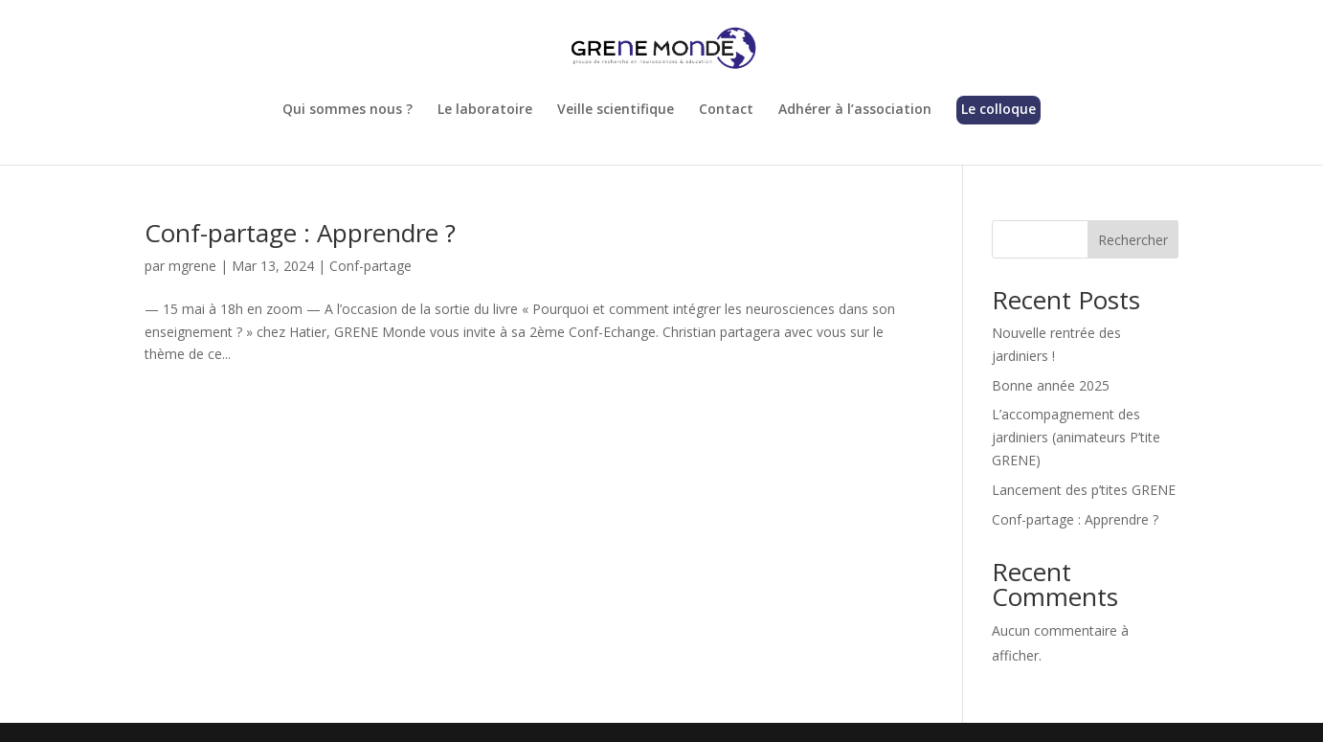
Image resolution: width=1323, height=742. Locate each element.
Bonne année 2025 (1051, 385)
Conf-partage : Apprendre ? (300, 232)
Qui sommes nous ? (347, 110)
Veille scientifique (615, 110)
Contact (726, 110)
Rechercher (1133, 240)
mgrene (192, 266)
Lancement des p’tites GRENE (1084, 490)
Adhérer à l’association (854, 110)
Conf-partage (370, 266)
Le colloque (998, 110)
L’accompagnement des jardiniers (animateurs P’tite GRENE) (1076, 437)
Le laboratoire (484, 110)
